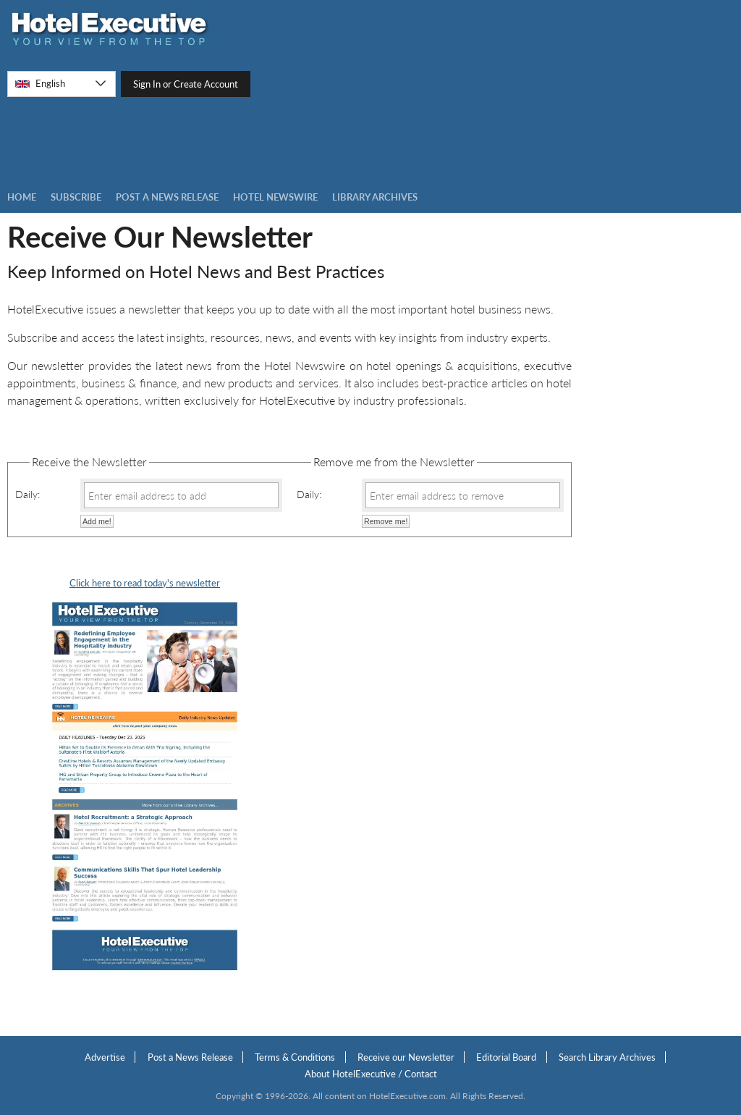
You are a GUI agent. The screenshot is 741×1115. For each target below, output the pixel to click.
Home (21, 197)
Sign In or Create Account (185, 84)
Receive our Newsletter (405, 1057)
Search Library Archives (607, 1057)
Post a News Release (190, 1057)
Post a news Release (167, 197)
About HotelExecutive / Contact (371, 1074)
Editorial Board (506, 1057)
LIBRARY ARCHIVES (375, 197)
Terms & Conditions (295, 1057)
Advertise (105, 1057)
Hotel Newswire (275, 197)
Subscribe (76, 197)
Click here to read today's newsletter (144, 583)
